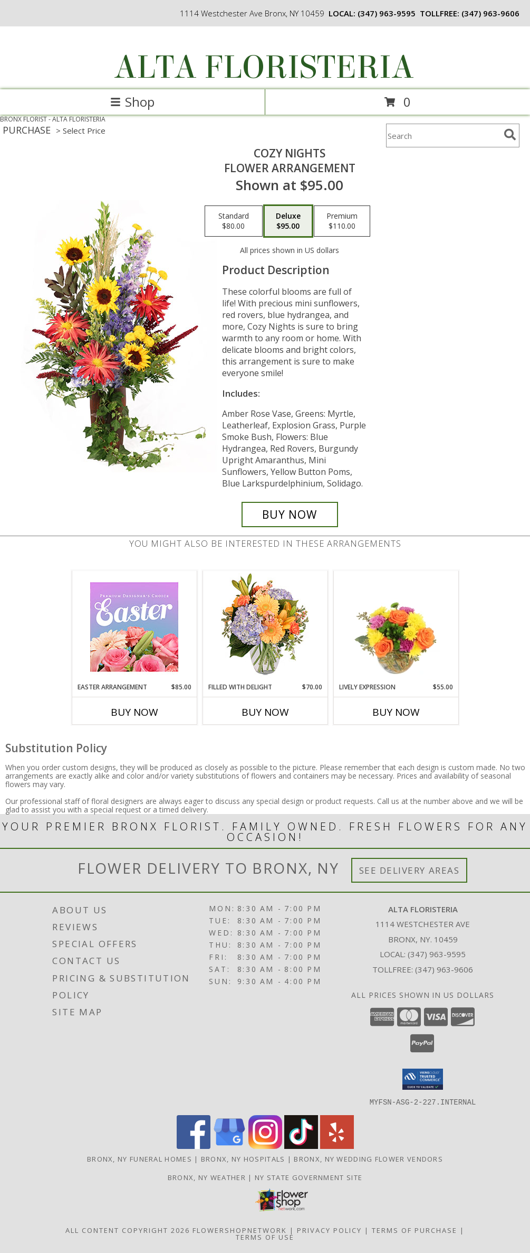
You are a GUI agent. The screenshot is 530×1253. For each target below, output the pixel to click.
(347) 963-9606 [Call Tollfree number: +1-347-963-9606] (444, 969)
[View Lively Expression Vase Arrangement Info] (396, 626)
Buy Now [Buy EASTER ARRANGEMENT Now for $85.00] (134, 712)
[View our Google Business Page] (229, 1145)
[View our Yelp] (337, 1145)
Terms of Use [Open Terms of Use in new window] (265, 1236)
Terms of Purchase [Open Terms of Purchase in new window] (414, 1230)
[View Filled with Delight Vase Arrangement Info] (265, 626)
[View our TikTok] (301, 1145)
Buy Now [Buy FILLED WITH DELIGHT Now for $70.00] (265, 712)
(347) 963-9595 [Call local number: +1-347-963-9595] (387, 13)
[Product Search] (443, 135)
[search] (510, 134)
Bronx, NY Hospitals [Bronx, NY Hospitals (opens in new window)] (243, 1158)
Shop (132, 101)
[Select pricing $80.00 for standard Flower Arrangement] (233, 221)
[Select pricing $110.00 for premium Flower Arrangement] (342, 221)
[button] (422, 1079)
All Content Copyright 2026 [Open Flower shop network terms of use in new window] (127, 1230)
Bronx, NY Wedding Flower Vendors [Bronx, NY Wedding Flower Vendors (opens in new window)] (368, 1158)
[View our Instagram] (265, 1145)
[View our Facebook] (193, 1145)
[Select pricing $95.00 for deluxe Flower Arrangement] (288, 221)
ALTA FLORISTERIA (264, 67)
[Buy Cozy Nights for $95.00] (290, 514)
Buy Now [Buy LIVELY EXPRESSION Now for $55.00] (396, 712)
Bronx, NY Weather (207, 1177)
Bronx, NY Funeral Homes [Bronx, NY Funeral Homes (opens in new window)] (139, 1158)
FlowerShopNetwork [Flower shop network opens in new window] (239, 1230)
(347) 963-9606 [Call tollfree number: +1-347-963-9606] (490, 13)
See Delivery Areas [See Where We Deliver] (409, 870)
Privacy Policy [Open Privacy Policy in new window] (329, 1230)
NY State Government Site (308, 1177)
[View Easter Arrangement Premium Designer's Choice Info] (134, 626)
